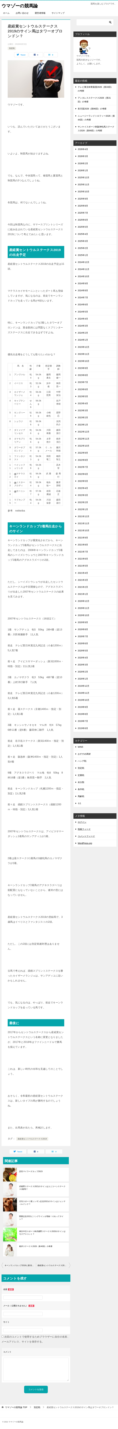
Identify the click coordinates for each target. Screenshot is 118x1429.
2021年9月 (83, 537)
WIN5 (80, 747)
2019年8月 (83, 714)
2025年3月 (83, 241)
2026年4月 (83, 149)
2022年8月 (83, 460)
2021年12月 (83, 516)
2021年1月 (83, 594)
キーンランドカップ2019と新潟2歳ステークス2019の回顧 (20, 1265)
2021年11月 (83, 523)
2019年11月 (83, 693)
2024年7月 (83, 297)
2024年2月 (83, 333)
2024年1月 (83, 340)
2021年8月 (83, 544)
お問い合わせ (22, 13)
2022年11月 (83, 439)
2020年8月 (83, 629)
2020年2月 (83, 671)
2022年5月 (83, 481)
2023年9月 (83, 368)
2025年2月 (83, 248)
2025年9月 (83, 199)
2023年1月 (83, 424)
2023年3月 (83, 410)
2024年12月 (83, 262)
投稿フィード (84, 829)
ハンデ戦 (82, 761)
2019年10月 (83, 700)
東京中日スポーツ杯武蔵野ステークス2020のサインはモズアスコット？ (42, 1232)
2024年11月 (83, 269)
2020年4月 (83, 657)
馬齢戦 (81, 796)
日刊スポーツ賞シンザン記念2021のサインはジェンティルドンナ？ (42, 1202)
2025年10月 (83, 191)
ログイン (82, 822)
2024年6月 (83, 304)
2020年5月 (83, 650)
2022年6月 (83, 474)
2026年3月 (83, 156)
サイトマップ (58, 13)
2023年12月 (83, 347)
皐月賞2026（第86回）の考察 (92, 108)
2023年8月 (83, 375)
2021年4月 (83, 573)
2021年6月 (83, 559)
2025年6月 (83, 220)
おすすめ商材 (84, 754)
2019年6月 (83, 728)
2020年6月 (83, 643)
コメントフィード (86, 836)
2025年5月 (83, 227)
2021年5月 (83, 566)
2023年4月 (83, 403)
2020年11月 (83, 608)
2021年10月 (83, 530)
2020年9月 (83, 622)
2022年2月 (83, 502)
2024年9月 (83, 283)
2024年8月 (83, 290)
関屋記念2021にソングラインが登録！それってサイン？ (41, 1217)
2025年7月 (83, 213)
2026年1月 (83, 170)
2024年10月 (83, 276)
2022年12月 (83, 431)
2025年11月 (83, 184)
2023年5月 (83, 396)
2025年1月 (83, 255)
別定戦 (12, 48)
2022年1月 (83, 509)
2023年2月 (83, 417)
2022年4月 (83, 488)
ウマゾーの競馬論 (20, 5)
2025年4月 (83, 234)
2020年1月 (83, 679)
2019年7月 (83, 721)
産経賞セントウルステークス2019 (32, 1139)
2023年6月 (83, 389)
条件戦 (81, 789)
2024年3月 (83, 326)
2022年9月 (83, 453)
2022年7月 (83, 467)
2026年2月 (83, 163)
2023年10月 (83, 361)
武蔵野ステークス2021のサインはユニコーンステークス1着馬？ (42, 1187)
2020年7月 (83, 636)
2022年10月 (83, 446)
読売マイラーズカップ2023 (31, 1171)
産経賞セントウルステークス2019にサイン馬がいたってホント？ (53, 1265)
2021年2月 (83, 587)
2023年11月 (83, 354)
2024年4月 (83, 319)
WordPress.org (85, 843)
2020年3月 (83, 664)
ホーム (6, 13)
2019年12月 (83, 686)
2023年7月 (83, 382)
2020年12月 (83, 601)
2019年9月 (83, 707)
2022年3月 (83, 495)
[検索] (95, 22)
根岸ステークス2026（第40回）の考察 (35, 1246)
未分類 (81, 782)
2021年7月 (83, 551)
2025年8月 (83, 206)
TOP (16, 1407)
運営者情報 (40, 13)
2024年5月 (83, 311)
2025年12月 (83, 177)
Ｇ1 (79, 803)
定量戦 (81, 775)
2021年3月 (83, 580)
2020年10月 (83, 615)
